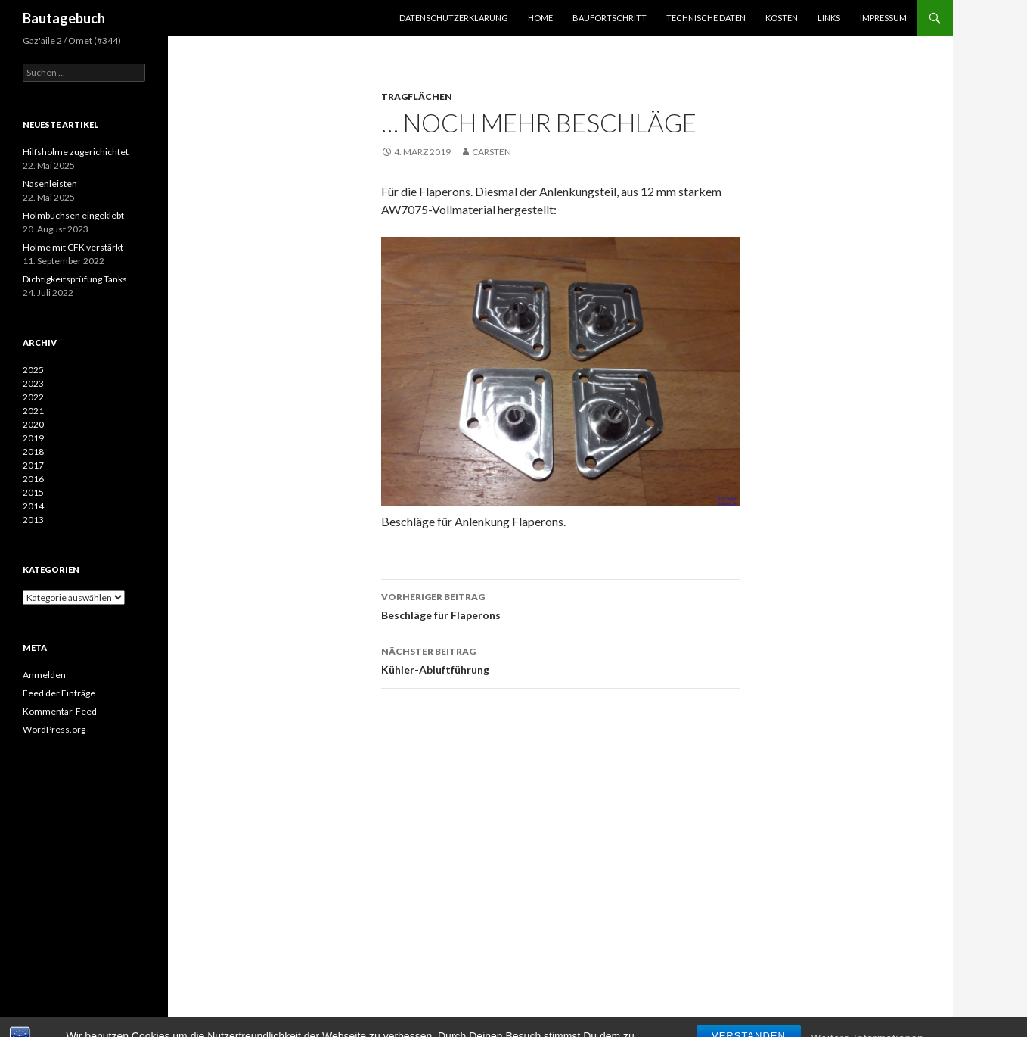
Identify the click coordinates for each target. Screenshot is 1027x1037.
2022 (33, 397)
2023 (33, 383)
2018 (33, 451)
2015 (33, 492)
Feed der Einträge (59, 693)
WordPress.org (54, 729)
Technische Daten (706, 18)
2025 (33, 369)
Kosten (781, 18)
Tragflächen (416, 96)
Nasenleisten (50, 183)
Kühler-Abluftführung (560, 659)
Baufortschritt (609, 18)
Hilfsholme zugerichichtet (76, 151)
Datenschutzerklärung (453, 18)
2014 (33, 506)
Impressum (883, 18)
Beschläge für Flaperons (560, 604)
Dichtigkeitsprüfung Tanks (75, 279)
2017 (33, 465)
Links (829, 18)
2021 (33, 410)
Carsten (491, 151)
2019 (33, 438)
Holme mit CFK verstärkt (73, 247)
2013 (33, 519)
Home (540, 18)
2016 (33, 478)
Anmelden (44, 674)
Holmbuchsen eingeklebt (73, 215)
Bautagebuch (64, 18)
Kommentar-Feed (60, 711)
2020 (33, 424)
